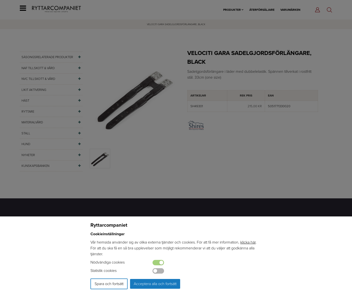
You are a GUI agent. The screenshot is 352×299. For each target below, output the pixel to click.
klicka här (248, 242)
